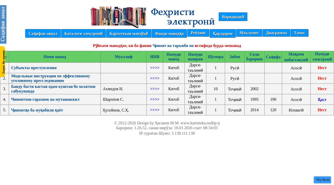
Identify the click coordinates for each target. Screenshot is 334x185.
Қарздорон (223, 33)
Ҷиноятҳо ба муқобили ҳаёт (37, 110)
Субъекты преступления (34, 68)
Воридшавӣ (233, 17)
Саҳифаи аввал (43, 33)
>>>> (154, 68)
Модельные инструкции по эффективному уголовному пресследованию (50, 78)
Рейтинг (198, 33)
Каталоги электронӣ (83, 33)
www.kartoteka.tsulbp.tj (200, 123)
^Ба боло (322, 180)
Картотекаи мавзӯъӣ (128, 33)
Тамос (299, 33)
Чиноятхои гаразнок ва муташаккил (45, 99)
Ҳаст (322, 99)
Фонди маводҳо (169, 33)
